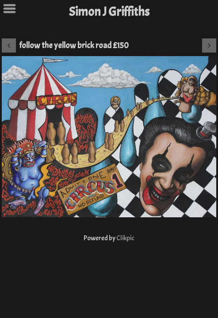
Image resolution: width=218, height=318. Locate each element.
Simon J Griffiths (109, 12)
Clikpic (125, 238)
